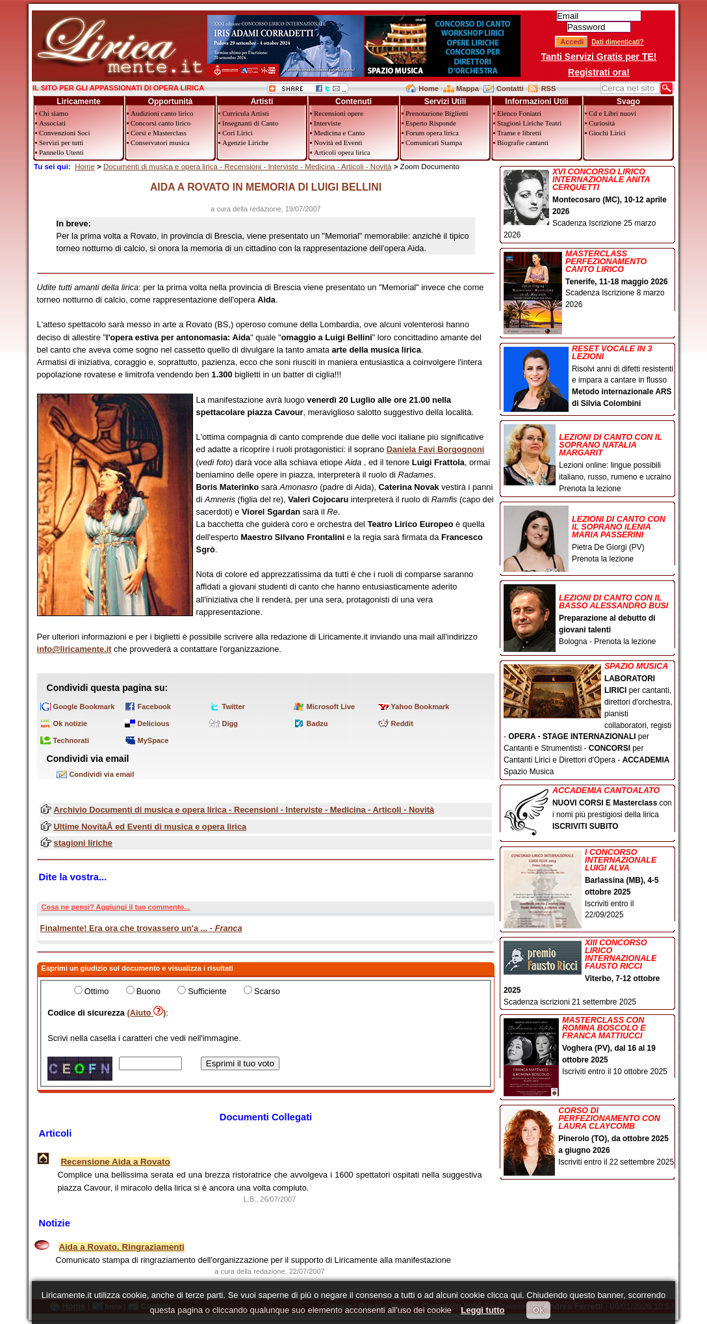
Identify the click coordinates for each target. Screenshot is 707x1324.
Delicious (154, 723)
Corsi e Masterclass (158, 133)
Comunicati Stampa (433, 142)
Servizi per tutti (61, 142)
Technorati (71, 740)
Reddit (402, 723)
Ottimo (96, 991)
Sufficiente (207, 991)
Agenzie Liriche (245, 142)
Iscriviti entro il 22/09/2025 (589, 884)
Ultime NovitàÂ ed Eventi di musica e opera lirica (150, 826)
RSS (548, 88)
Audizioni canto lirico (162, 113)
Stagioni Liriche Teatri (529, 123)
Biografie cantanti (522, 142)
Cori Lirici (237, 133)
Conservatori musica (160, 142)
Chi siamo (53, 113)
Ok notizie (70, 723)
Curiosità (602, 123)
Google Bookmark (84, 706)
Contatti (510, 88)
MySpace (153, 740)
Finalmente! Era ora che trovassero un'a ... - (141, 928)
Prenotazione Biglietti (436, 113)
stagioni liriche (83, 843)
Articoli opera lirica (342, 152)
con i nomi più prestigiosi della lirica (589, 810)
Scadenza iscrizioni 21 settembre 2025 (589, 973)
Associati (52, 123)
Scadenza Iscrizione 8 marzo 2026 (589, 281)
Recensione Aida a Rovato (115, 1162)
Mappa (467, 88)
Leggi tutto (482, 1310)
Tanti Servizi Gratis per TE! (599, 56)
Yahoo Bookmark (420, 706)
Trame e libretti (519, 133)
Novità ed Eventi (338, 142)
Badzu (317, 723)
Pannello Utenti (61, 152)
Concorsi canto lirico (160, 123)
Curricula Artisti (245, 113)
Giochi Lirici (607, 133)
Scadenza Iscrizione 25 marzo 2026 (589, 203)
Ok (538, 1310)
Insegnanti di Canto (250, 123)
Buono (148, 991)
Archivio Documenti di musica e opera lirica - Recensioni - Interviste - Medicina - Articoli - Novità (244, 810)
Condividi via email (102, 774)
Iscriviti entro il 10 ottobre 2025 (589, 1047)
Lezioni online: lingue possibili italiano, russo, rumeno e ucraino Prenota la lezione (589, 459)
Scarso (267, 991)
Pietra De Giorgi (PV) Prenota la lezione (589, 535)
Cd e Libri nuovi (612, 113)
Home (428, 88)
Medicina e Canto (339, 133)
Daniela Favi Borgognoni (436, 449)
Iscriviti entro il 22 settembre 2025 (589, 1138)
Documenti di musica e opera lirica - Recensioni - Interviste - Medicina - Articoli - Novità (247, 166)
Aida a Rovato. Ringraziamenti (121, 1247)
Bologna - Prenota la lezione (589, 615)
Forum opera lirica (432, 133)
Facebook (154, 706)
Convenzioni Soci (64, 133)
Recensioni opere (338, 113)
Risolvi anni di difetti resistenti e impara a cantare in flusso (589, 377)
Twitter (233, 706)
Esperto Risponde (430, 123)
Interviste (327, 123)
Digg (230, 723)
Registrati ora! (599, 72)
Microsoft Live (331, 706)
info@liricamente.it (74, 649)
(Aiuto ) (146, 1013)
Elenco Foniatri (519, 113)
